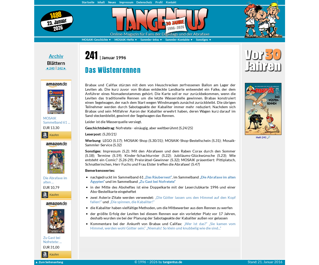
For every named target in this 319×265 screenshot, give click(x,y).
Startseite (88, 2)
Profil (159, 2)
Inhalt (101, 2)
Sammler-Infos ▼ (151, 39)
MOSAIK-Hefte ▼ (125, 39)
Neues (112, 2)
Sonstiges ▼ (203, 39)
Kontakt (171, 2)
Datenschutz (144, 2)
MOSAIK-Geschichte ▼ (96, 39)
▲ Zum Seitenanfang (49, 262)
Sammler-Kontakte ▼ (179, 39)
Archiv (56, 56)
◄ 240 (50, 68)
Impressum (126, 2)
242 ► (61, 68)
